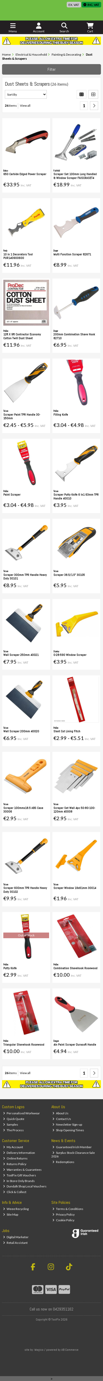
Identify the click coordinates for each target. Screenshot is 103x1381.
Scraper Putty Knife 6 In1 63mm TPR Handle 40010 (76, 496)
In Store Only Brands (19, 1181)
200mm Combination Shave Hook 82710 (74, 336)
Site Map (10, 1214)
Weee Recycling (16, 1209)
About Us (60, 1113)
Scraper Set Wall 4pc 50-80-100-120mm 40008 (74, 810)
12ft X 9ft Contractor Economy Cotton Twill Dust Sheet (22, 336)
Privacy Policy (63, 1214)
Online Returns (15, 1158)
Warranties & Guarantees (22, 1170)
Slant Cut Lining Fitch (66, 731)
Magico (39, 1350)
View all (25, 105)
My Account (13, 1147)
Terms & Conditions (67, 1209)
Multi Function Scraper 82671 (72, 254)
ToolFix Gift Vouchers (19, 1175)
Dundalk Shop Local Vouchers (25, 1186)
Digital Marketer (16, 1237)
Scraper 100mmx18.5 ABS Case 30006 (23, 810)
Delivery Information (19, 1153)
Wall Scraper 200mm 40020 (21, 731)
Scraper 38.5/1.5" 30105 (69, 575)
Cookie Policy (63, 1220)
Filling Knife (60, 415)
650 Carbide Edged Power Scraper (24, 174)
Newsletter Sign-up (67, 1124)
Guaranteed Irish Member (72, 1147)
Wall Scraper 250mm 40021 (21, 655)
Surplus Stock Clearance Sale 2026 (73, 1154)
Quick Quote (13, 1119)
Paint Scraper (11, 495)
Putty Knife (10, 968)
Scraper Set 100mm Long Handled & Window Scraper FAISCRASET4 (75, 176)
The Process (13, 1130)
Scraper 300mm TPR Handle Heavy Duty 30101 (25, 577)
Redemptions (63, 1162)
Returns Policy (14, 1164)
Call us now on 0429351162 (51, 1309)
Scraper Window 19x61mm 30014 (74, 888)
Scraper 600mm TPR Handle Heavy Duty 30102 (25, 890)
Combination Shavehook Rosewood (75, 968)
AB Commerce (69, 1350)
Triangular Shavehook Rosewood (23, 1045)
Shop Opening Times (68, 1130)
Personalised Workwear (21, 1113)
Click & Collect (14, 1192)
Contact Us (61, 1119)
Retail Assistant (15, 1243)
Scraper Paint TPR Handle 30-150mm (21, 416)
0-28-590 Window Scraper (69, 655)
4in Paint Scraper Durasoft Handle (74, 1045)
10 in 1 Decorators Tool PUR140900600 (18, 256)
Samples (10, 1124)
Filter (52, 69)
